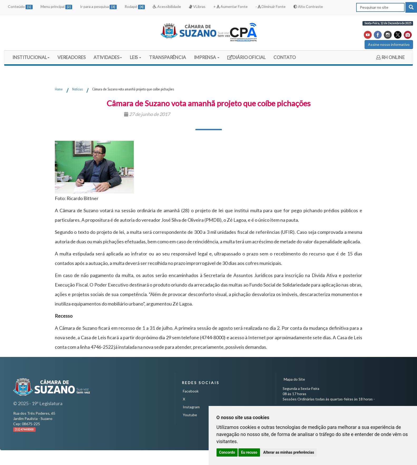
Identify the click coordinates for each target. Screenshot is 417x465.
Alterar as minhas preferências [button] (288, 452)
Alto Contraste (308, 6)
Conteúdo (20, 6)
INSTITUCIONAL (31, 57)
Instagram (191, 407)
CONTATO (284, 57)
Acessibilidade (167, 6)
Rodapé (135, 6)
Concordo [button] (227, 452)
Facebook (191, 391)
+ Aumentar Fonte (230, 6)
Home (59, 89)
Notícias (77, 89)
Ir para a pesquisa (98, 6)
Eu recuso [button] (249, 452)
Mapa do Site (294, 379)
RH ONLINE (390, 57)
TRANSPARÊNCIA (167, 57)
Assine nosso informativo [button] (389, 44)
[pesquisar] (411, 7)
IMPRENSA (206, 57)
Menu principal (56, 6)
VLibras (197, 6)
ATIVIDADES (108, 57)
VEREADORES (71, 57)
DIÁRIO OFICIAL (246, 59)
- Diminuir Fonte (271, 6)
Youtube (190, 415)
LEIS (135, 57)
